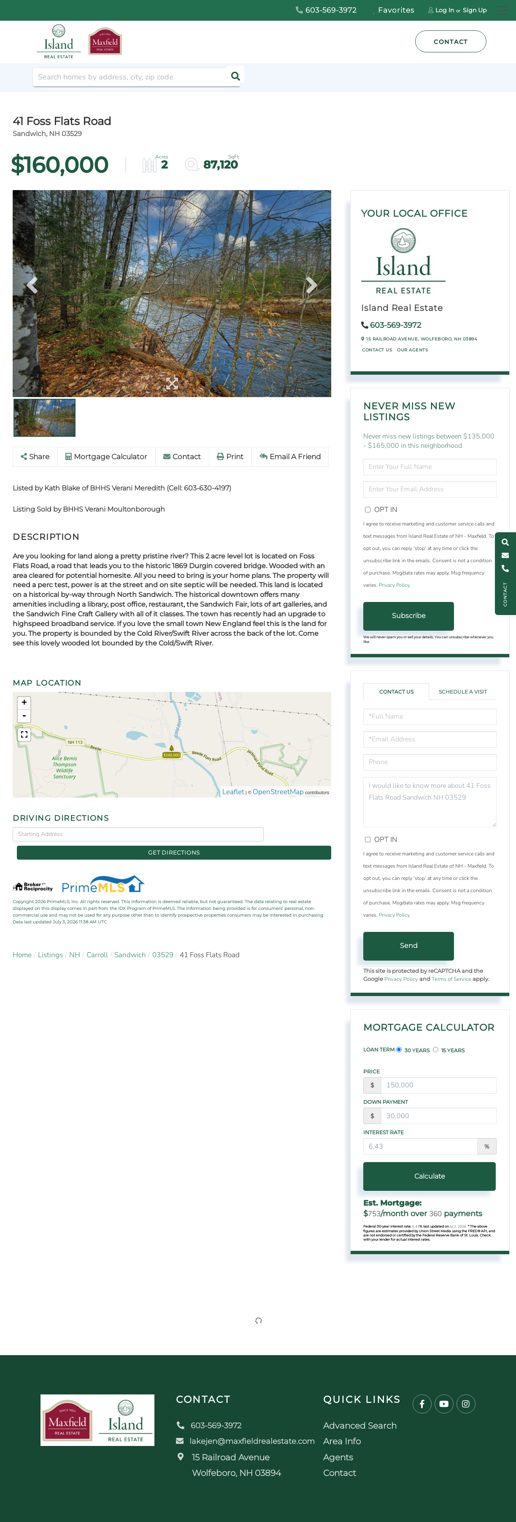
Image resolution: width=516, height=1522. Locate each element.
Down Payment (385, 1102)
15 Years (449, 1050)
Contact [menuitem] (344, 1473)
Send (409, 946)
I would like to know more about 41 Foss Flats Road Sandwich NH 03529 (430, 802)
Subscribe (409, 616)
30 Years (413, 1050)
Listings (50, 942)
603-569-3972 (326, 10)
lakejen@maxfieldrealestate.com (246, 1441)
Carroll (97, 942)
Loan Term (378, 1049)
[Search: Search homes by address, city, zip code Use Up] (136, 77)
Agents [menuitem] (343, 1457)
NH (74, 942)
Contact (451, 42)
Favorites (393, 10)
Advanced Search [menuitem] (365, 1426)
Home (22, 942)
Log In (444, 10)
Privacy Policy (394, 585)
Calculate (408, 1176)
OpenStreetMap (278, 792)
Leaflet (233, 792)
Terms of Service (451, 979)
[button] (231, 77)
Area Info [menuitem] (347, 1441)
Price (371, 1071)
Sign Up (474, 10)
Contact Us (377, 350)
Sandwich (130, 942)
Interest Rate (383, 1132)
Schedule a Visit (463, 692)
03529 (162, 942)
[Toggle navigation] (503, 9)
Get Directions (300, 834)
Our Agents (412, 350)
